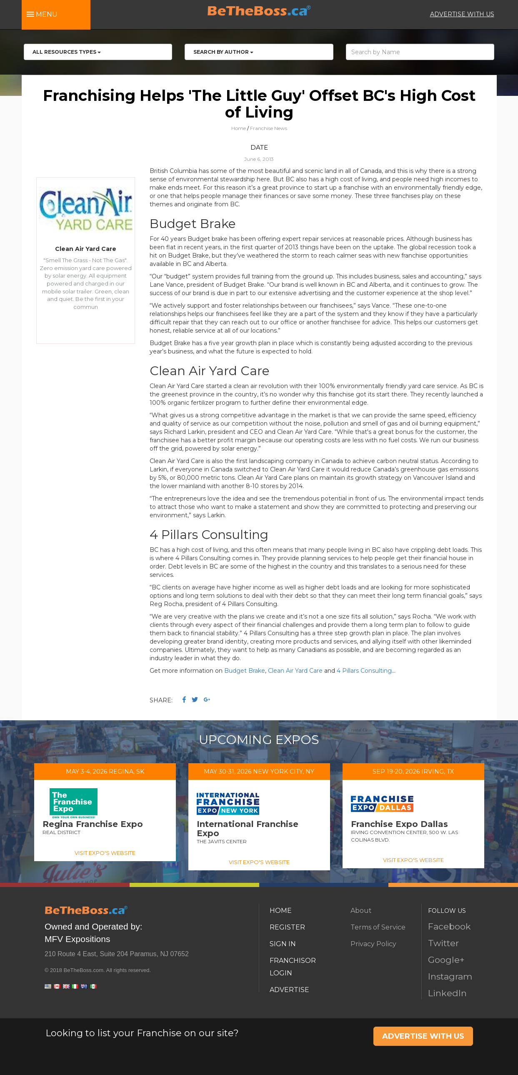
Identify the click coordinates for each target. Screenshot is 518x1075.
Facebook (449, 926)
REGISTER (287, 927)
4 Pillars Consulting (364, 670)
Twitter (443, 943)
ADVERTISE (289, 990)
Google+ (446, 960)
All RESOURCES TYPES (67, 52)
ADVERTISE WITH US (462, 14)
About (361, 911)
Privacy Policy (373, 944)
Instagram (450, 976)
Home (238, 128)
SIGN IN (283, 944)
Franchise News (268, 128)
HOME (281, 911)
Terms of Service (377, 927)
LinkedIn (447, 993)
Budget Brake (244, 670)
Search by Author (223, 52)
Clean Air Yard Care (295, 670)
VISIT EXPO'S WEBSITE (105, 852)
